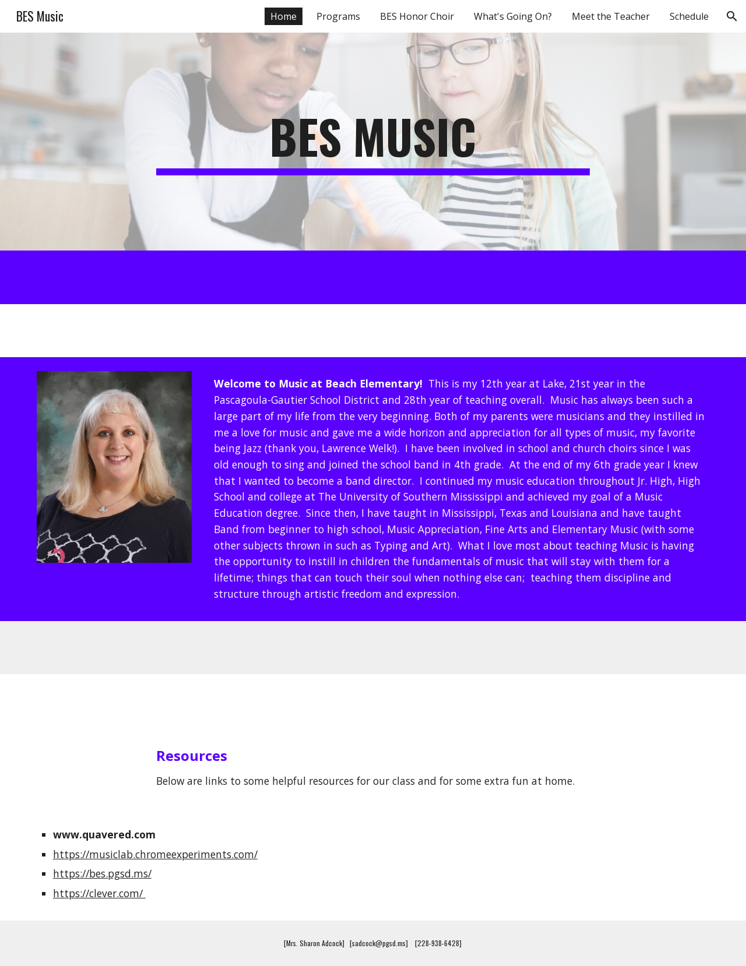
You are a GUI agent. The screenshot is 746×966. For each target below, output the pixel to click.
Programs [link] (338, 16)
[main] (373, 141)
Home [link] (283, 16)
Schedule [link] (689, 16)
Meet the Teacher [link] (611, 16)
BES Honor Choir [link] (417, 16)
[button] (732, 16)
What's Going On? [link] (513, 16)
